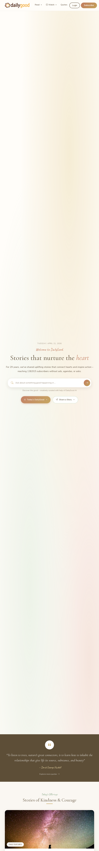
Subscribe (89, 5)
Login (74, 5)
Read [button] (37, 4)
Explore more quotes (49, 774)
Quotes (64, 4)
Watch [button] (50, 4)
